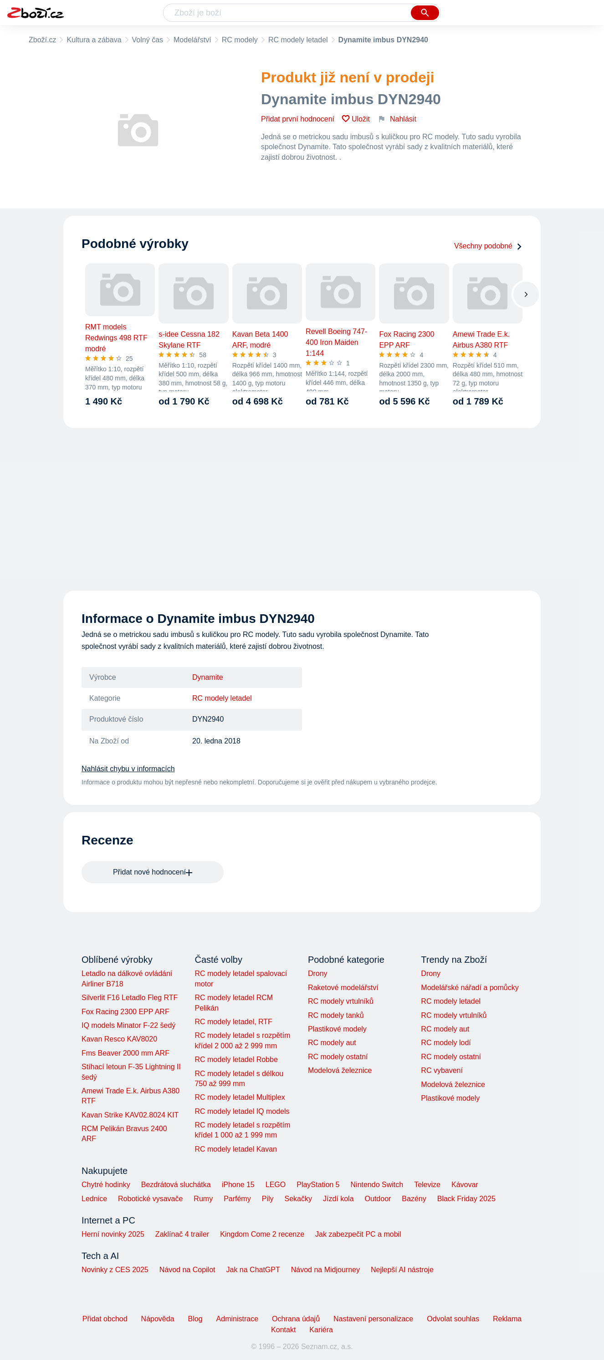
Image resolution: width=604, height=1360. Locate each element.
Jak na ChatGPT (253, 1270)
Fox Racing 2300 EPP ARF (125, 1012)
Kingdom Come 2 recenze (262, 1234)
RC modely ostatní (338, 1057)
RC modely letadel (298, 40)
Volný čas (147, 40)
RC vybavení (442, 1070)
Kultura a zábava (94, 40)
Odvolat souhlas (453, 1319)
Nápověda (157, 1319)
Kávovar (464, 1184)
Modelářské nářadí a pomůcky (469, 987)
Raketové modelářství (343, 987)
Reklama (507, 1319)
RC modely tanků (336, 1015)
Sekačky (298, 1199)
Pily (268, 1199)
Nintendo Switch (377, 1184)
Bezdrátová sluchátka (176, 1184)
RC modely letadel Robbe (236, 1059)
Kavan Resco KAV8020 (119, 1039)
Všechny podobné (488, 246)
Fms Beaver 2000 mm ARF (125, 1053)
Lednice (94, 1199)
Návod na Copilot (187, 1270)
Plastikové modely (337, 1029)
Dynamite (207, 677)
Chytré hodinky (106, 1184)
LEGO (276, 1184)
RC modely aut (332, 1043)
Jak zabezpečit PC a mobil (358, 1234)
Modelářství (192, 40)
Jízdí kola (338, 1199)
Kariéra (321, 1330)
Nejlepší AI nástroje (402, 1270)
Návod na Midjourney (325, 1270)
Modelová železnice (340, 1070)
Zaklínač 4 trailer (182, 1234)
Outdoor (378, 1199)
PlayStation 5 (318, 1184)
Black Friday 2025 (466, 1199)
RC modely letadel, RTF (233, 1022)
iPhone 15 (238, 1184)
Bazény (414, 1199)
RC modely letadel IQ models (242, 1111)
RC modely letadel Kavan (236, 1149)
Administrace (237, 1319)
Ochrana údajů (296, 1319)
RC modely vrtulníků (341, 1001)
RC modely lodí (446, 1043)
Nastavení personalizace (373, 1319)
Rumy (203, 1199)
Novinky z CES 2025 (115, 1270)
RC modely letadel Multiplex (240, 1097)
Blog (195, 1319)
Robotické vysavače (150, 1199)
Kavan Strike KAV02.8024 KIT (130, 1115)
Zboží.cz (42, 40)
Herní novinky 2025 (113, 1234)
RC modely (240, 40)
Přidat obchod (105, 1319)
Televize (427, 1184)
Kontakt (283, 1330)
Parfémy (237, 1199)
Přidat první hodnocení (297, 119)
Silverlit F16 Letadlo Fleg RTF (130, 997)
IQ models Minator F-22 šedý (128, 1025)
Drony (318, 973)
